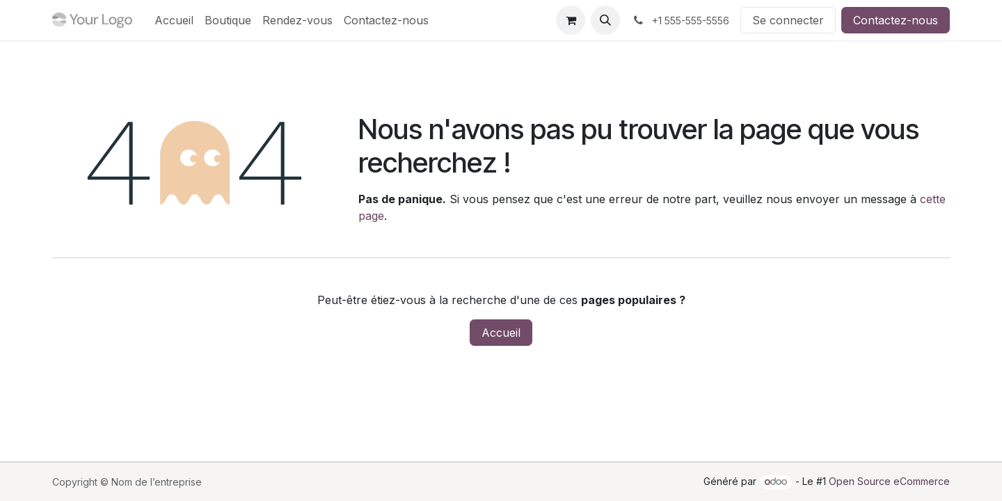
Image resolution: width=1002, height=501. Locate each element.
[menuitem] (174, 20)
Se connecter (788, 20)
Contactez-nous (895, 20)
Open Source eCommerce (889, 481)
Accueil (501, 333)
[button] (605, 20)
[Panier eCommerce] (570, 20)
